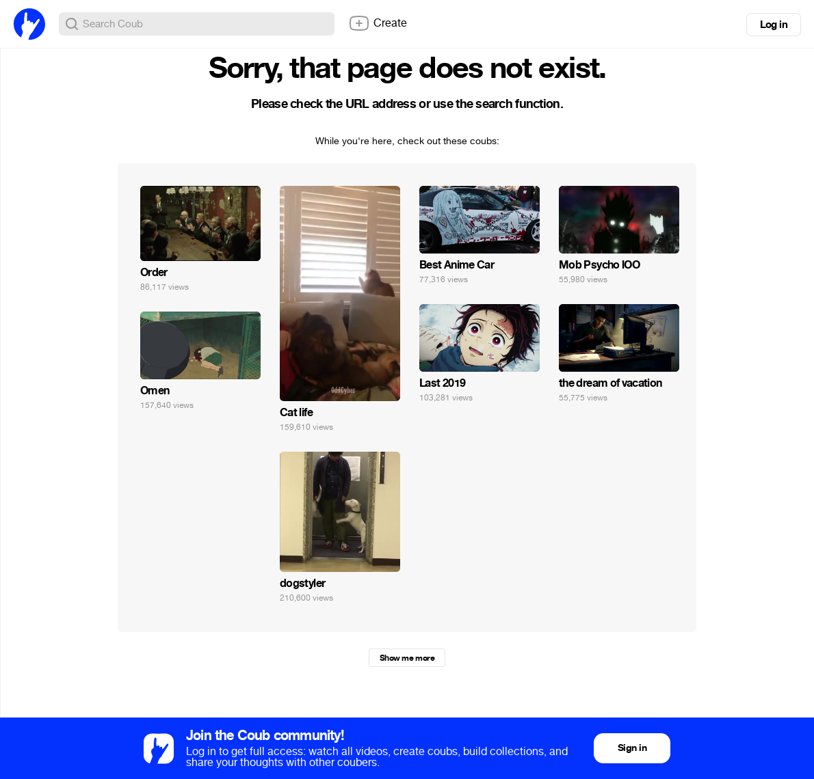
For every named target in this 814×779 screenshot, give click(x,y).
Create (377, 23)
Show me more (407, 658)
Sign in (632, 747)
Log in (773, 24)
